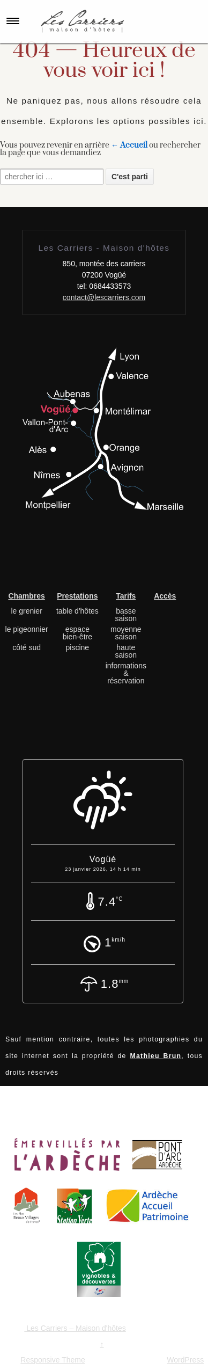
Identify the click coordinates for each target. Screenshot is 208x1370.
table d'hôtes (77, 611)
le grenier (26, 611)
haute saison (126, 651)
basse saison (126, 615)
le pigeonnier (26, 629)
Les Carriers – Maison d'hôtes (74, 1328)
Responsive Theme (52, 1360)
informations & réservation (126, 673)
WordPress (185, 1360)
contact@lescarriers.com (104, 297)
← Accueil (129, 145)
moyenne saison (126, 633)
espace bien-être (77, 633)
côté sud (26, 647)
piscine (78, 647)
